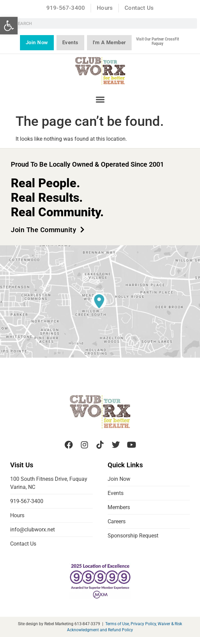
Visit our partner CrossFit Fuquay (157, 41)
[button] (9, 25)
